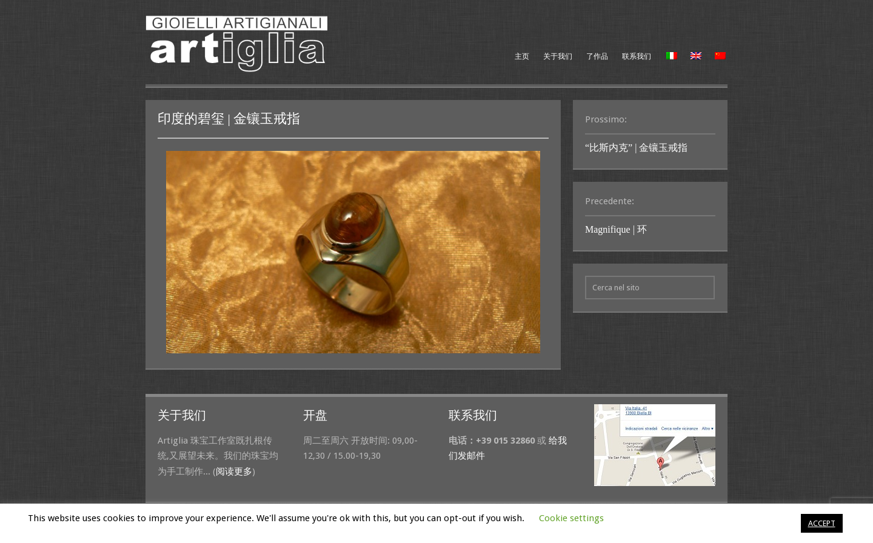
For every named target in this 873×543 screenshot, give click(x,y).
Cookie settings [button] (571, 518)
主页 (522, 56)
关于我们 (557, 56)
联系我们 (636, 56)
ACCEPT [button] (821, 523)
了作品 (597, 56)
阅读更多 (234, 471)
